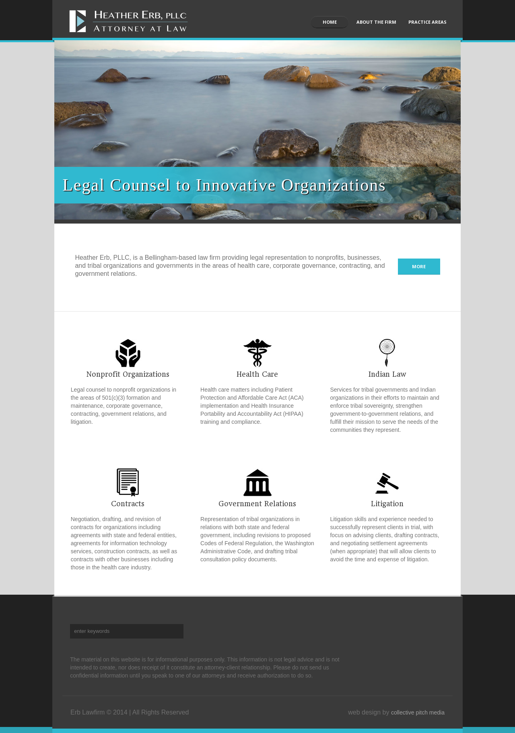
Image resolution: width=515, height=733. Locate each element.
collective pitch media (418, 712)
